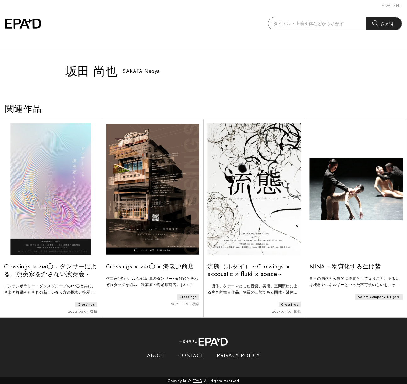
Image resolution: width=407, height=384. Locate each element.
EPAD (198, 380)
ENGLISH (392, 6)
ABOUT (156, 355)
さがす (383, 23)
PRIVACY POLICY (238, 355)
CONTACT (191, 355)
